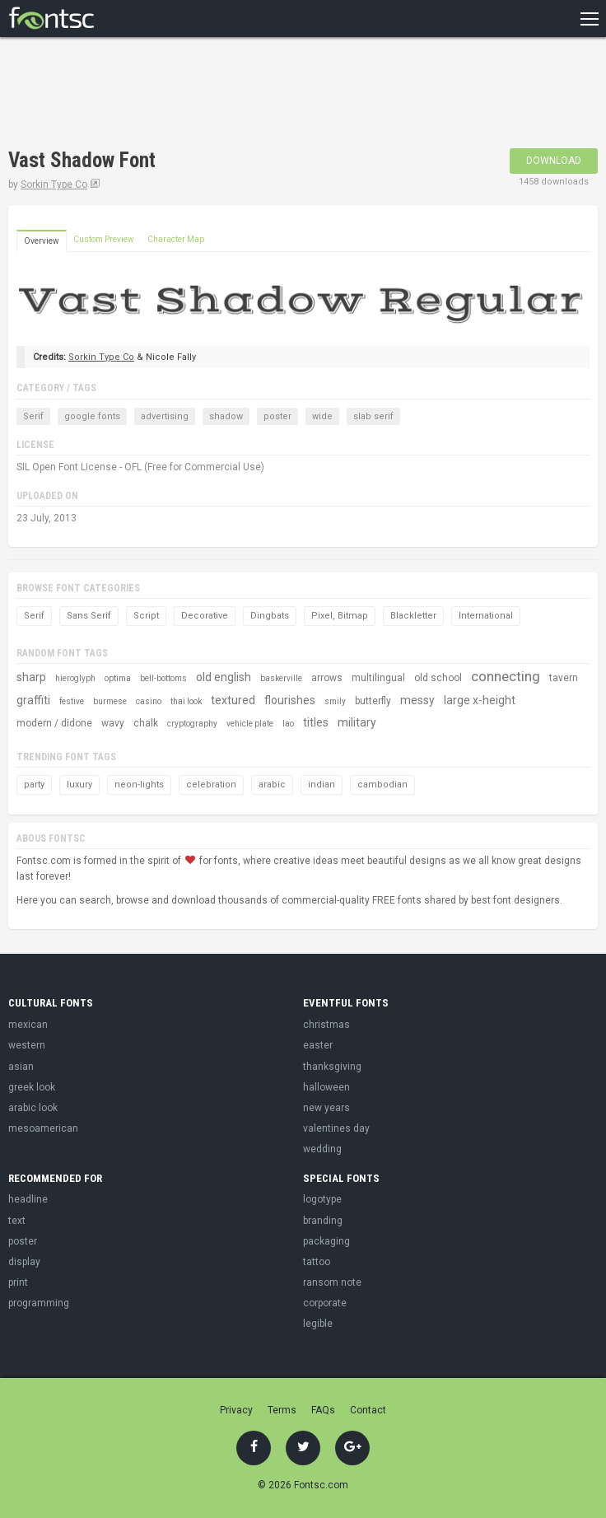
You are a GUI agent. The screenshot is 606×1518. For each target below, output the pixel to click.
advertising (165, 416)
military (357, 722)
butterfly (373, 701)
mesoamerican (43, 1128)
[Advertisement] (201, 95)
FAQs (323, 1410)
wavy (112, 723)
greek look (31, 1087)
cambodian (382, 784)
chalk (145, 723)
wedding (322, 1149)
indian (321, 784)
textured (233, 700)
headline (28, 1199)
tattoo (316, 1262)
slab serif (373, 416)
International (486, 615)
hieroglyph (75, 678)
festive (71, 701)
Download (553, 160)
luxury (79, 784)
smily (335, 701)
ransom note (332, 1282)
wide (322, 416)
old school (438, 678)
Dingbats (269, 615)
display (24, 1262)
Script (146, 615)
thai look (186, 701)
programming (38, 1303)
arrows (327, 678)
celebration (211, 784)
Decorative (204, 615)
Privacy (236, 1410)
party (34, 784)
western (26, 1045)
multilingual (378, 678)
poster (277, 416)
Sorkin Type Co (54, 184)
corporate (325, 1303)
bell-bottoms (163, 678)
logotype (322, 1199)
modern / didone (54, 723)
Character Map (175, 239)
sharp (31, 677)
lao (288, 723)
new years (326, 1108)
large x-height (479, 700)
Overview (41, 240)
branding (323, 1220)
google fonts (92, 416)
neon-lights (139, 784)
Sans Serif (89, 615)
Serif (33, 416)
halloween (326, 1087)
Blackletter (413, 615)
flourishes (289, 700)
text (17, 1220)
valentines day (336, 1128)
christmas (326, 1024)
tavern (563, 678)
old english (223, 677)
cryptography (192, 723)
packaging (326, 1241)
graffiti (33, 700)
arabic (272, 784)
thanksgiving (332, 1066)
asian (21, 1066)
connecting (505, 676)
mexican (28, 1024)
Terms (282, 1410)
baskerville (281, 678)
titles (316, 722)
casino (148, 701)
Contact (368, 1410)
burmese (110, 701)
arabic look (33, 1108)
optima (118, 678)
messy (417, 700)
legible (318, 1323)
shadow (226, 416)
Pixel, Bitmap (339, 615)
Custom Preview (103, 239)
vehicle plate (249, 723)
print (18, 1282)
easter (318, 1045)
